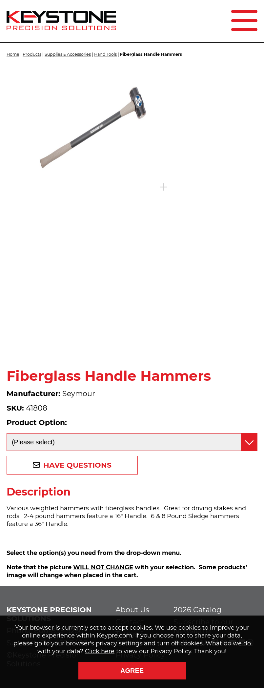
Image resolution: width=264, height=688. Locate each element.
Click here (99, 651)
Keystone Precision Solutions (49, 614)
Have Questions (77, 465)
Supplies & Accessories (68, 54)
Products (32, 54)
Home (13, 54)
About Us (132, 609)
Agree (132, 670)
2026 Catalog (197, 609)
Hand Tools (105, 54)
